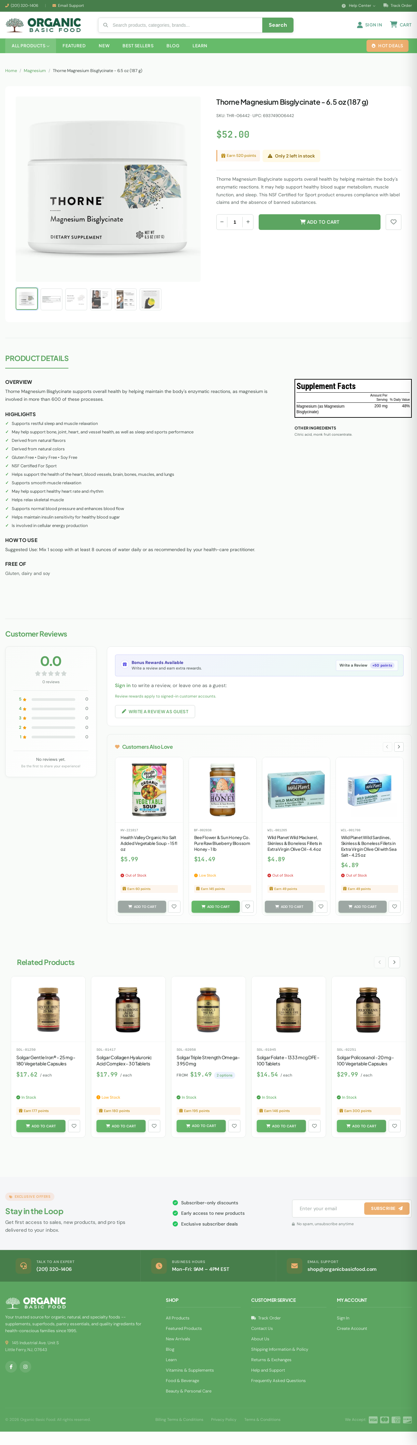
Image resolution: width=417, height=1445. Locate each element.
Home (11, 80)
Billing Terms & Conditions (179, 1433)
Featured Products (184, 1342)
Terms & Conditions (262, 1433)
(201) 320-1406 (24, 5)
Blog (170, 1362)
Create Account (352, 1342)
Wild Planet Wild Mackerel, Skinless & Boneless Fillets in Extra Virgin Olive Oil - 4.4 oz (294, 854)
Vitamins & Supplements (190, 1383)
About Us (260, 1352)
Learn (171, 1373)
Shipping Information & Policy (279, 1362)
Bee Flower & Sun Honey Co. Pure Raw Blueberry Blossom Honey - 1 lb (222, 854)
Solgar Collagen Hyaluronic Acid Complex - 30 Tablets (124, 1073)
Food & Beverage (182, 1394)
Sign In (343, 1331)
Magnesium (35, 80)
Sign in (123, 695)
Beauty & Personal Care (188, 1404)
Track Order (397, 5)
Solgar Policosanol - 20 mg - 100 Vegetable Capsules (365, 1073)
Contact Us (262, 1342)
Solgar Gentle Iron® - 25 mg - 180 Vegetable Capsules (45, 1073)
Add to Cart (319, 231)
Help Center (359, 5)
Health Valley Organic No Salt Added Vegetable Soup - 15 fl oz (149, 854)
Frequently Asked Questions (278, 1394)
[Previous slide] (386, 758)
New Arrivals (178, 1352)
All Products (178, 1331)
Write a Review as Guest (157, 721)
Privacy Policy (224, 1433)
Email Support (71, 5)
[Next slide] (398, 758)
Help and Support (268, 1383)
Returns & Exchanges (271, 1373)
